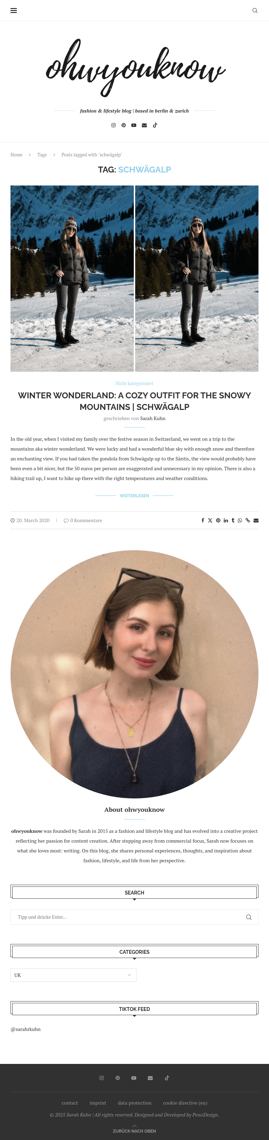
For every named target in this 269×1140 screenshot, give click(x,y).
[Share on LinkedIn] (226, 520)
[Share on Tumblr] (233, 520)
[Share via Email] (256, 520)
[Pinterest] (124, 125)
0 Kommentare (83, 520)
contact (70, 1102)
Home (16, 154)
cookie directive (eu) (185, 1102)
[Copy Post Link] (248, 520)
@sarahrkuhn (26, 1029)
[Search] (254, 10)
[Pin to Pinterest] (218, 520)
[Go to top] (134, 1130)
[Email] (144, 125)
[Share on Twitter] (210, 520)
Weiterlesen (134, 495)
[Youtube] (133, 125)
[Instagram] (113, 125)
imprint (98, 1102)
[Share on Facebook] (202, 520)
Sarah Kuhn (152, 418)
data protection (135, 1102)
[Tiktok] (155, 125)
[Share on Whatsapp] (240, 520)
